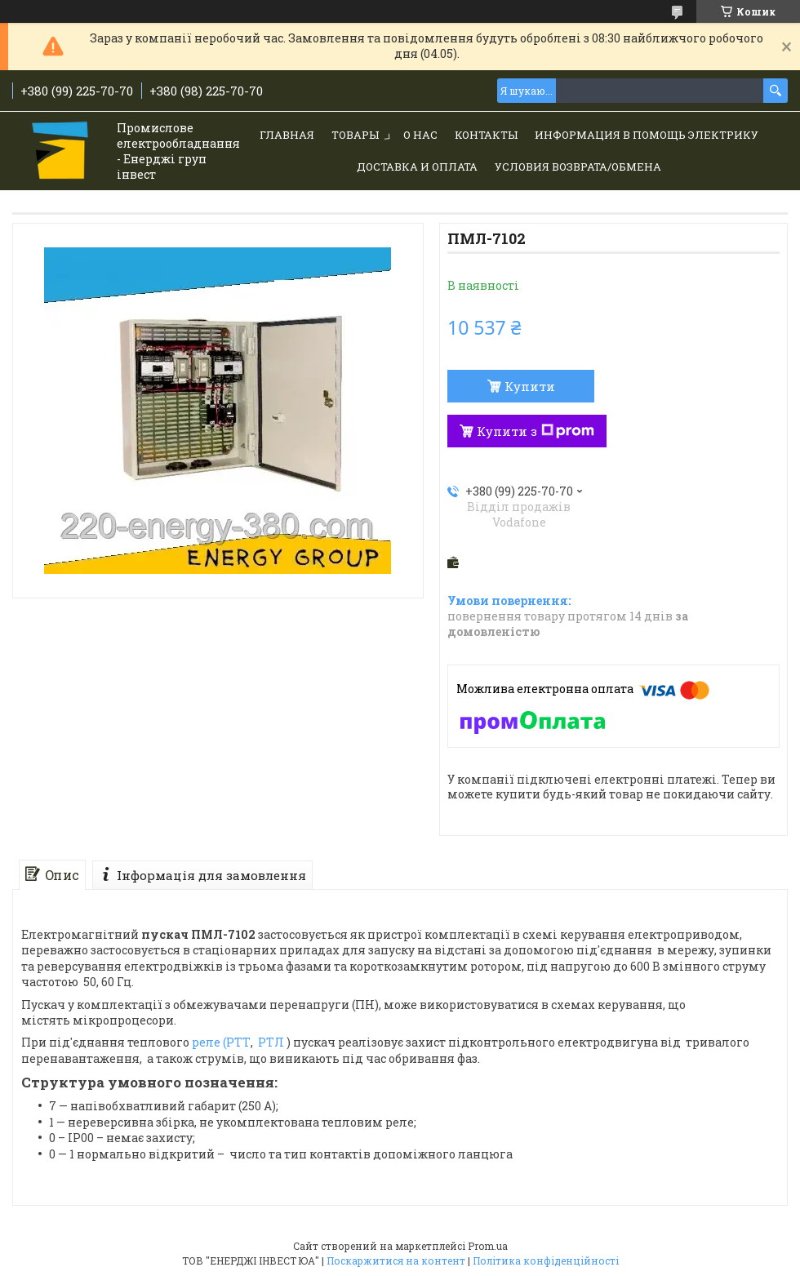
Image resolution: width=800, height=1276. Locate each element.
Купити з (535, 431)
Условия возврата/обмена (578, 166)
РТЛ (271, 1042)
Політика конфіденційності (546, 1260)
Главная (287, 134)
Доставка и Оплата (417, 166)
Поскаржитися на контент (396, 1260)
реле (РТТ (221, 1042)
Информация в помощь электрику (646, 134)
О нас (420, 134)
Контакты (486, 134)
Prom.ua (488, 1245)
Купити (529, 386)
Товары (355, 134)
